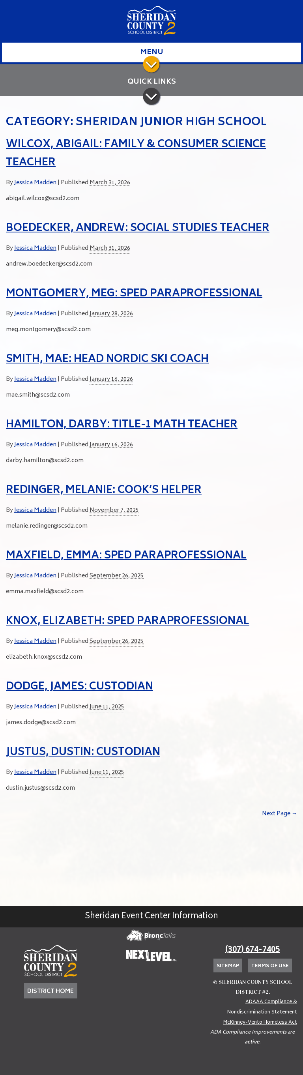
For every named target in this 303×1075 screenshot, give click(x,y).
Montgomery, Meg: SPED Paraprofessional (134, 294)
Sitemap (228, 966)
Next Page (279, 814)
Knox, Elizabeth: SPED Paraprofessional (127, 621)
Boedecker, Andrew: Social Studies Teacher (137, 228)
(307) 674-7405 (252, 950)
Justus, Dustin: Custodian (83, 753)
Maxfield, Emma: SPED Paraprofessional (126, 556)
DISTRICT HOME (50, 991)
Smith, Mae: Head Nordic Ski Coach (107, 359)
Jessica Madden (35, 183)
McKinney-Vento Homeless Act (260, 1023)
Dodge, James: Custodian (79, 687)
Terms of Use (270, 966)
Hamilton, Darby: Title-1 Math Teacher (122, 425)
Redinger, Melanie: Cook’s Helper (104, 490)
